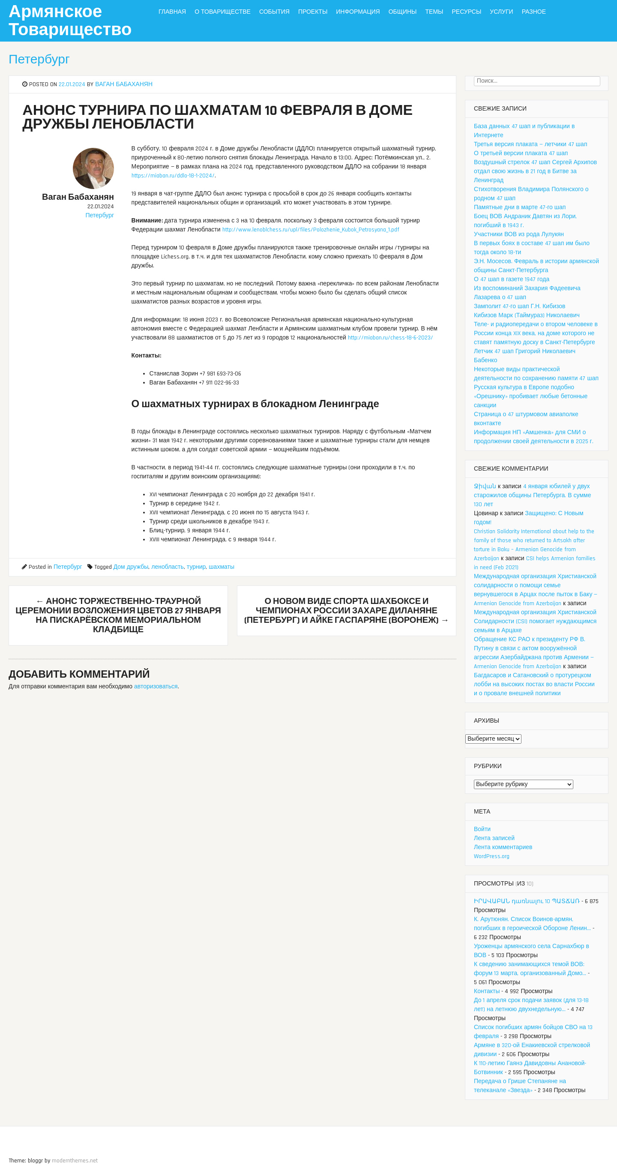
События (274, 12)
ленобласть (167, 567)
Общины (403, 12)
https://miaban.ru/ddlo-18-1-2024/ (173, 176)
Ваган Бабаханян (124, 84)
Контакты (487, 991)
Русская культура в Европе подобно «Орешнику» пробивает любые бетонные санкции (530, 396)
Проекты (312, 12)
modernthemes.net (75, 1161)
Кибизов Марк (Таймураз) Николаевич (527, 315)
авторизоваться (156, 687)
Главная (172, 12)
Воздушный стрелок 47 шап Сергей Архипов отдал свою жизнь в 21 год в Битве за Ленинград (535, 171)
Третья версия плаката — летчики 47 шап (530, 144)
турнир (196, 567)
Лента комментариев (503, 847)
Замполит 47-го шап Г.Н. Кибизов (520, 306)
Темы (434, 12)
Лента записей (494, 838)
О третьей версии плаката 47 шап (521, 153)
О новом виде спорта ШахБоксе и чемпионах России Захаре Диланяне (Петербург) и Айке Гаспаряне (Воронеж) (346, 611)
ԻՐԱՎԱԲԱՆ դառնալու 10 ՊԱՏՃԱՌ (527, 901)
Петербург (39, 59)
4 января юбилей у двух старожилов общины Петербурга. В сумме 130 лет (532, 495)
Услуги (501, 12)
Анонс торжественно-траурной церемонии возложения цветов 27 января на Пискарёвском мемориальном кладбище (118, 615)
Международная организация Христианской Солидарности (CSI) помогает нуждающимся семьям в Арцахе (535, 621)
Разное (534, 12)
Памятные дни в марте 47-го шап (520, 207)
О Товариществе (223, 12)
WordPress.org (491, 856)
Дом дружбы (131, 567)
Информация (358, 12)
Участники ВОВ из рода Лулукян (519, 234)
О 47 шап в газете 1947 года (511, 279)
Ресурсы (466, 12)
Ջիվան (485, 486)
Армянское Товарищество (70, 21)
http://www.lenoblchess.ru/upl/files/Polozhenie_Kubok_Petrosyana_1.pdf (310, 230)
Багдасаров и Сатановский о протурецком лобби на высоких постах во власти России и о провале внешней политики (534, 684)
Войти (482, 829)
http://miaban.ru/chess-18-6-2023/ (390, 338)
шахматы (221, 567)
